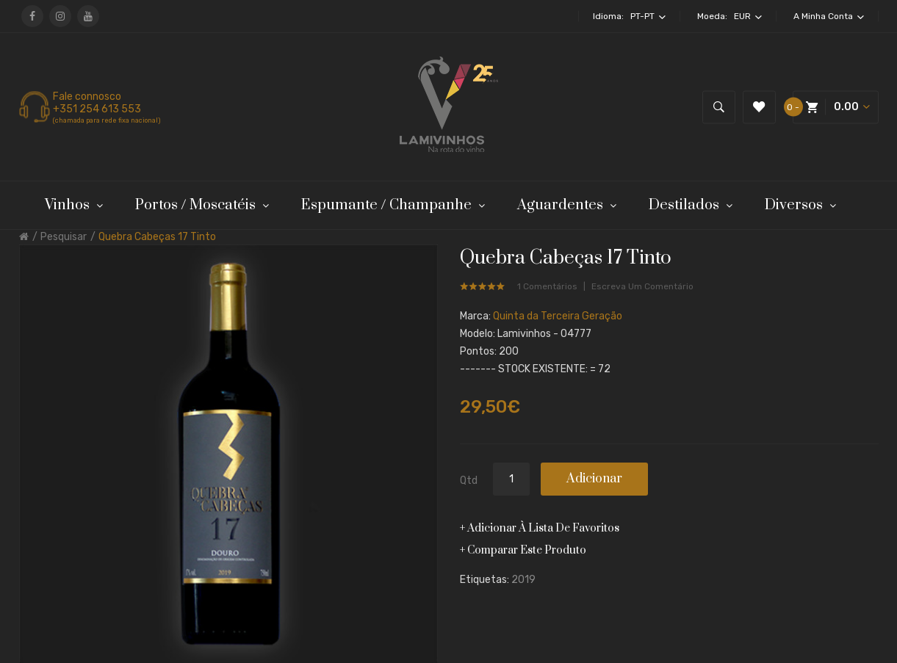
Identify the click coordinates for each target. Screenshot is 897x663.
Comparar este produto (526, 550)
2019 (523, 579)
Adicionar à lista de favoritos (543, 528)
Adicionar (594, 479)
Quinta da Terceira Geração (557, 316)
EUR (748, 16)
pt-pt (648, 16)
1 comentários (547, 286)
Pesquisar (63, 237)
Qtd (469, 480)
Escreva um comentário (642, 286)
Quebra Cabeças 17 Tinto (157, 237)
